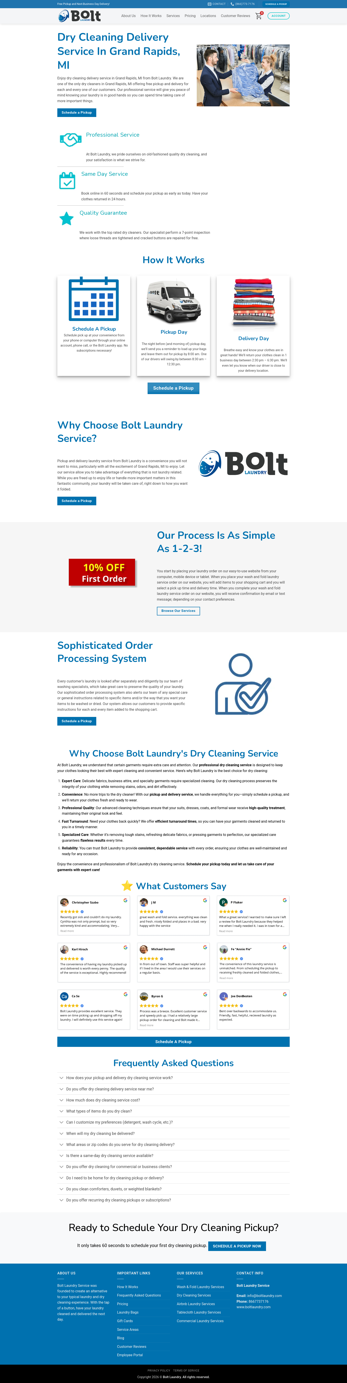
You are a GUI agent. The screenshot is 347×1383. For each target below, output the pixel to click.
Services (173, 16)
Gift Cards (125, 1321)
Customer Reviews (235, 16)
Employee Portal (130, 1355)
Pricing (190, 16)
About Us (128, 16)
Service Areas (128, 1329)
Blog (120, 1338)
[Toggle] (61, 1078)
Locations (208, 16)
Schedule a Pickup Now (237, 1246)
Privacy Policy (159, 1370)
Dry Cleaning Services (194, 1295)
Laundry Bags (128, 1312)
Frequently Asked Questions (139, 1295)
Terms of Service (186, 1370)
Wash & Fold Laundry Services (200, 1287)
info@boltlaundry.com (264, 1296)
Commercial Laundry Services (200, 1321)
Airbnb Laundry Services (196, 1304)
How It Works (151, 16)
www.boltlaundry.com (254, 1307)
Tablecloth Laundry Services (199, 1312)
